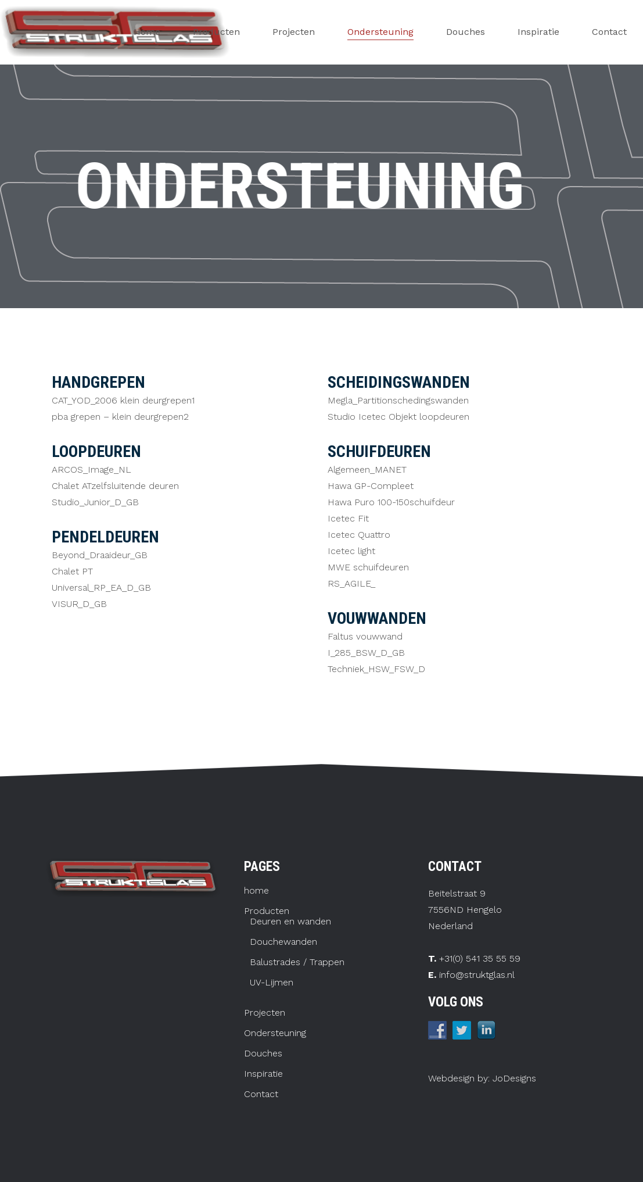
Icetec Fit (348, 518)
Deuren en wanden (290, 921)
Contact (261, 1094)
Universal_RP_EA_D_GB (101, 587)
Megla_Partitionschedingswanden (398, 400)
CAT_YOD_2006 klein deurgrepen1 (123, 400)
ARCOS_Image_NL (91, 469)
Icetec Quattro (359, 534)
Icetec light (351, 550)
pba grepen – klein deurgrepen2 (120, 416)
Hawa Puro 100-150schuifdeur (391, 502)
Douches (263, 1053)
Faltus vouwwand (365, 636)
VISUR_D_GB (79, 603)
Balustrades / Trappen (297, 962)
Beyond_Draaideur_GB (100, 554)
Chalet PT (72, 571)
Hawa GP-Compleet (371, 485)
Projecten (264, 1013)
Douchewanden (283, 942)
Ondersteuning (275, 1033)
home (256, 890)
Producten (266, 911)
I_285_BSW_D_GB (366, 652)
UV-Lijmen (271, 982)
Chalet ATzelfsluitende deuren (115, 485)
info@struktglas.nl (477, 974)
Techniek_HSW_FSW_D (376, 668)
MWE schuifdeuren (368, 567)
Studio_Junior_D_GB (95, 502)
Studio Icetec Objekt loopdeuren (398, 416)
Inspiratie (263, 1074)
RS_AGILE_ (351, 583)
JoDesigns (513, 1078)
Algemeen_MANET (367, 469)
